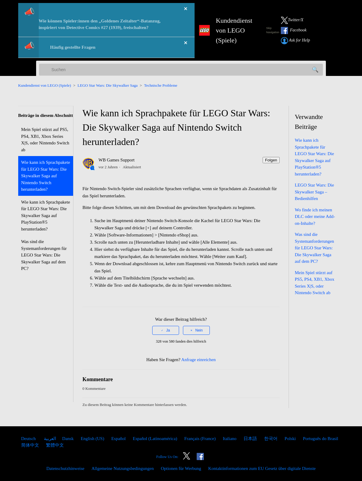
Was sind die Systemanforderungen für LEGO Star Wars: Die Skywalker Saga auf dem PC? (44, 255)
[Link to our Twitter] (295, 20)
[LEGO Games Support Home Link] (227, 30)
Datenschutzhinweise (65, 468)
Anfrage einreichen (198, 359)
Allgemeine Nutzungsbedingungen (122, 468)
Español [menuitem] (119, 438)
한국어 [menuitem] (271, 438)
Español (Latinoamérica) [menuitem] (155, 438)
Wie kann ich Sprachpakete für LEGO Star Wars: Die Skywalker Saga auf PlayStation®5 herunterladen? (45, 215)
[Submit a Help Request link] (298, 40)
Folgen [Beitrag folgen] (271, 160)
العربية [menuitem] (49, 438)
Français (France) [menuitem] (200, 438)
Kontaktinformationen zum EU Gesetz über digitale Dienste (262, 468)
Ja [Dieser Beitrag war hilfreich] (168, 330)
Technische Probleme (160, 85)
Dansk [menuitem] (68, 438)
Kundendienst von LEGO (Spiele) (44, 85)
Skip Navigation (272, 30)
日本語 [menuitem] (251, 438)
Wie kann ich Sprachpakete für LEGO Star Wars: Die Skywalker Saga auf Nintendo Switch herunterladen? (45, 176)
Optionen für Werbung (181, 468)
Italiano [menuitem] (230, 438)
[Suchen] (181, 70)
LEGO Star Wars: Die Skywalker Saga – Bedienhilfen (314, 192)
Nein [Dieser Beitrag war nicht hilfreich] (199, 330)
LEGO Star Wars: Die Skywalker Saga (108, 85)
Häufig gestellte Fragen (72, 47)
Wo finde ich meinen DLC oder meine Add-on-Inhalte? (315, 216)
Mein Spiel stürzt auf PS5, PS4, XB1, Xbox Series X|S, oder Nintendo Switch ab (45, 139)
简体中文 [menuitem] (30, 445)
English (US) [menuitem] (93, 438)
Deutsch (29, 438)
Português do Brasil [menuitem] (320, 438)
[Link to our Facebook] (296, 30)
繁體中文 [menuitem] (55, 445)
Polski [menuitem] (291, 438)
